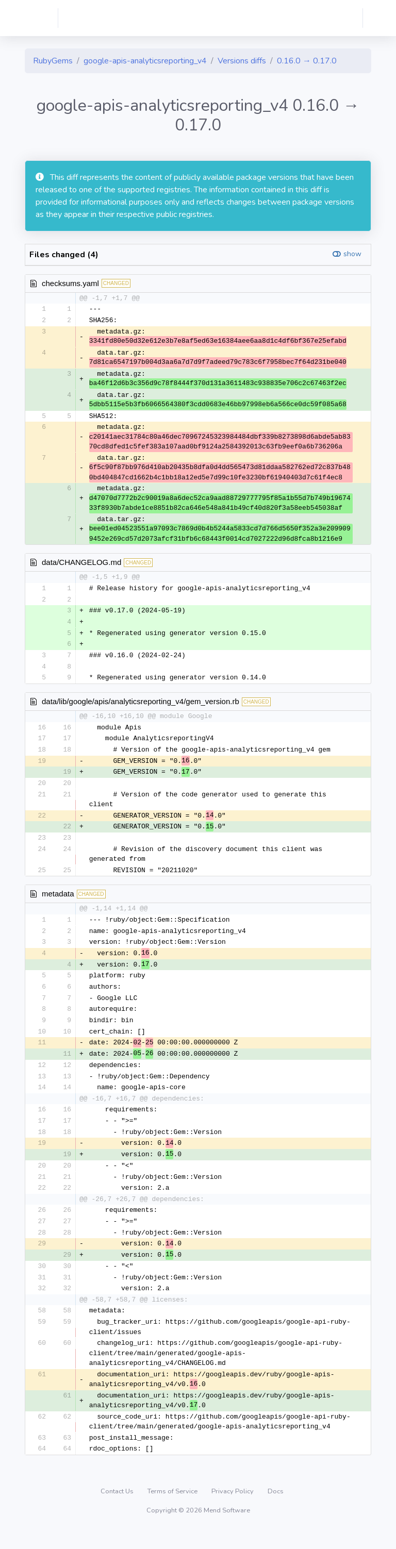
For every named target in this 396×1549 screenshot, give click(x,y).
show (352, 254)
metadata (58, 900)
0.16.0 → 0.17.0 (307, 60)
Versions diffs (242, 60)
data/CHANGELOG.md (81, 563)
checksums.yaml (70, 283)
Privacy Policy (233, 1509)
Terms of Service (173, 1509)
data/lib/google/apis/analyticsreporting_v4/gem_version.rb (140, 705)
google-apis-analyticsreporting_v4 (145, 60)
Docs (276, 1509)
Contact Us (118, 1509)
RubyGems (53, 60)
